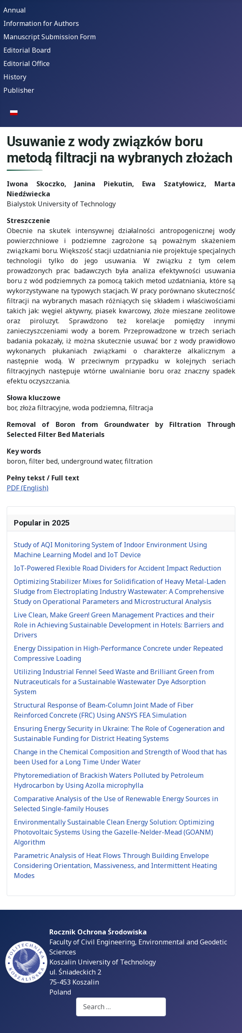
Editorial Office (26, 63)
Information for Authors (41, 23)
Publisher (18, 90)
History (14, 76)
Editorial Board (27, 50)
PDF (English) (27, 487)
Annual (14, 10)
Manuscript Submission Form (49, 36)
